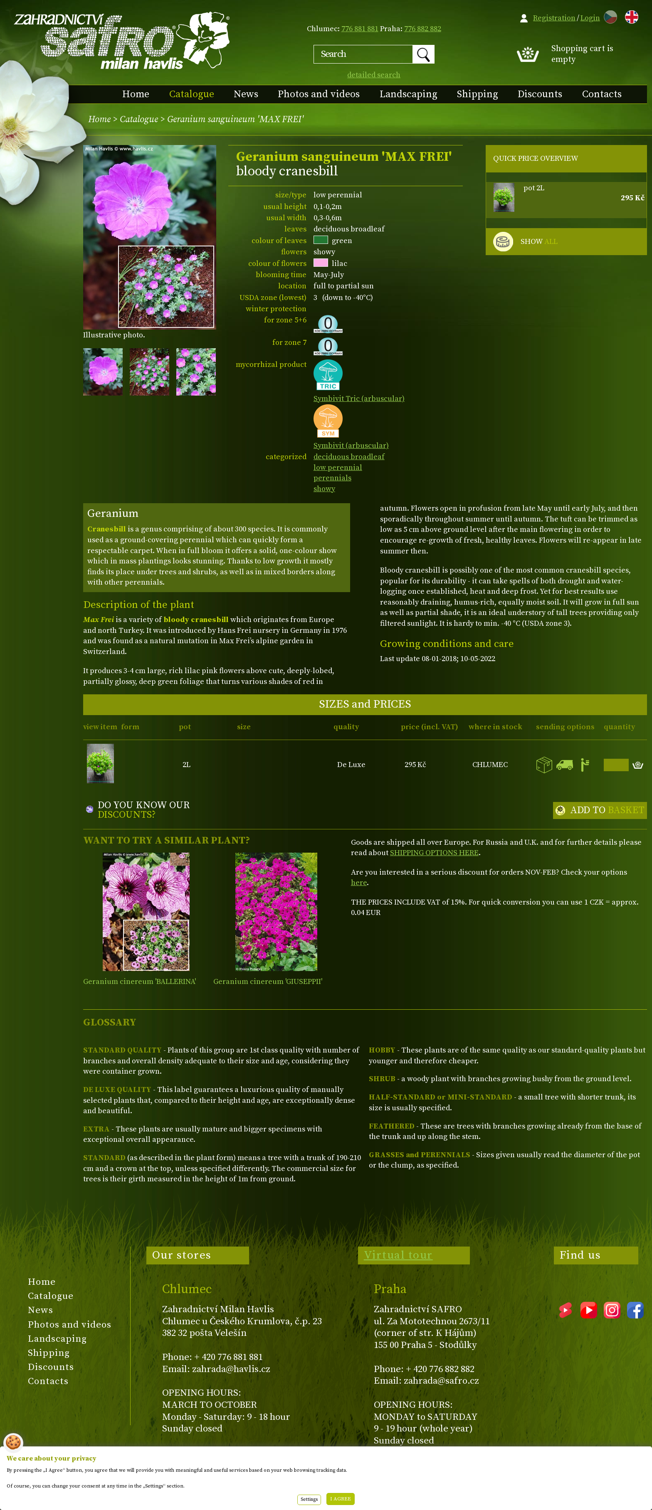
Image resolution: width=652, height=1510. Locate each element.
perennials (332, 478)
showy (324, 489)
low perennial (338, 467)
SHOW (539, 241)
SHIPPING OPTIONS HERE (434, 853)
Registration (554, 18)
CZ (608, 15)
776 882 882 (422, 29)
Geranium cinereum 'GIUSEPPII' (267, 981)
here (359, 883)
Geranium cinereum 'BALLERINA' (139, 981)
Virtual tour (398, 1255)
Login (590, 18)
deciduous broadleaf (349, 457)
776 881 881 (359, 29)
